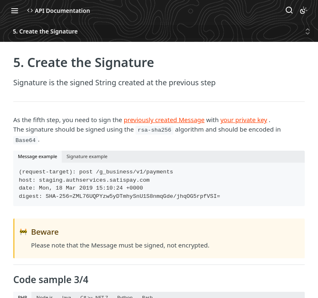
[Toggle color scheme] (303, 10)
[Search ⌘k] (289, 10)
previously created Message (164, 119)
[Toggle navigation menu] (14, 10)
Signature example (87, 156)
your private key (243, 119)
